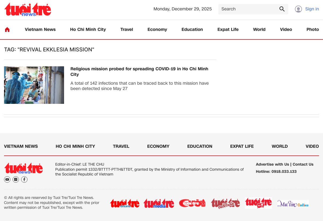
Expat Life (228, 29)
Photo (313, 29)
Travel (126, 29)
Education (192, 29)
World (259, 29)
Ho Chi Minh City (88, 29)
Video (286, 29)
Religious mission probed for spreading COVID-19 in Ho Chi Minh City (139, 71)
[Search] (253, 9)
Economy (157, 29)
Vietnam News (40, 29)
